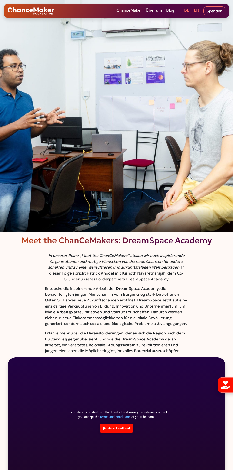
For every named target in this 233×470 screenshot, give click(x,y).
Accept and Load (119, 428)
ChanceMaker (129, 10)
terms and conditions (115, 417)
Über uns (154, 10)
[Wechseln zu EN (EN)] (197, 11)
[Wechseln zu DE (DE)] (187, 11)
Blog (170, 10)
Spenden (214, 11)
